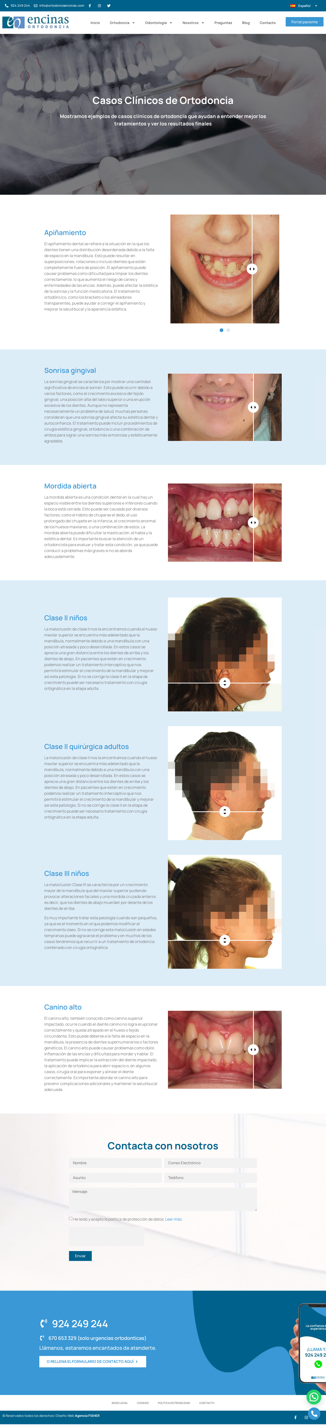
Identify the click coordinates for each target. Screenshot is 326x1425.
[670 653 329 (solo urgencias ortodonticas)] (41, 1337)
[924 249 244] (43, 1323)
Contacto (267, 22)
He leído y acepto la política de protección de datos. (128, 1219)
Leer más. (174, 1219)
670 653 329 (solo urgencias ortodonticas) (97, 1338)
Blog (245, 22)
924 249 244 (80, 1323)
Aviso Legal (119, 1403)
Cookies (142, 1403)
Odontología (158, 23)
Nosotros (193, 23)
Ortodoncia (122, 23)
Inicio (94, 22)
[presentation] (106, 1236)
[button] (221, 330)
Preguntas (223, 22)
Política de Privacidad (174, 1403)
